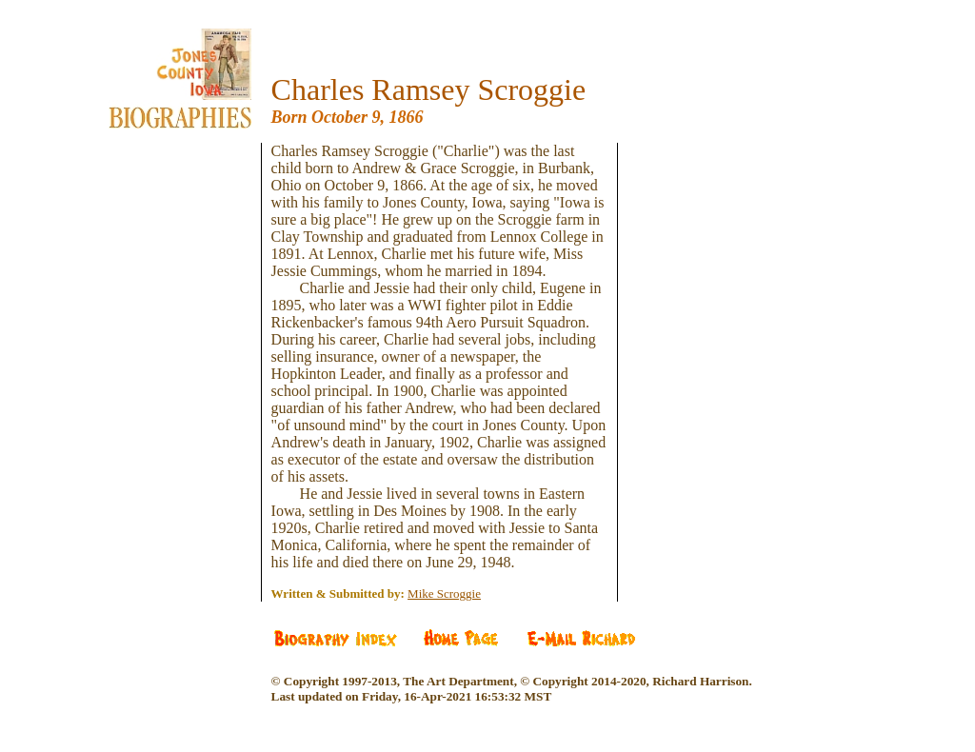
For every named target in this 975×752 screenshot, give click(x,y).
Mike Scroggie (444, 593)
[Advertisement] (194, 257)
